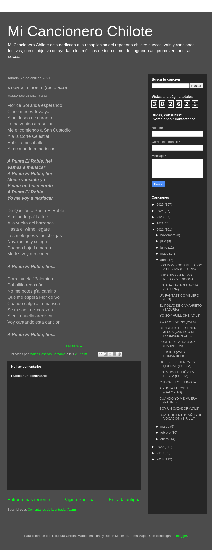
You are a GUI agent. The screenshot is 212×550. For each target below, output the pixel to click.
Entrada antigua (125, 499)
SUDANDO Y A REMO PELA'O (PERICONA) (176, 277)
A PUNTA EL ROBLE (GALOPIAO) (174, 390)
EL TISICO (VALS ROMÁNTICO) (172, 354)
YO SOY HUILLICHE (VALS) (179, 315)
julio (163, 241)
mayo (164, 253)
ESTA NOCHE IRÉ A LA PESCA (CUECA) (176, 374)
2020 (161, 447)
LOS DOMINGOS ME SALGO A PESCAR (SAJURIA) (180, 267)
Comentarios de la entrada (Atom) (52, 509)
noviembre (168, 235)
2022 (161, 223)
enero (165, 439)
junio (164, 247)
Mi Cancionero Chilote (80, 31)
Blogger (181, 536)
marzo (165, 426)
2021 (161, 229)
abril (163, 260)
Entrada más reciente (28, 499)
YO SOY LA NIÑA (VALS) (177, 322)
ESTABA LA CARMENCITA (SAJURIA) (178, 287)
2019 (161, 453)
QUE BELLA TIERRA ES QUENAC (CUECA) (177, 364)
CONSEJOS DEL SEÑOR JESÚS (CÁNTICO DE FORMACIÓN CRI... (177, 332)
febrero (166, 432)
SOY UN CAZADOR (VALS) (179, 408)
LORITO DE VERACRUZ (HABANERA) (177, 344)
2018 (161, 459)
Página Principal (79, 499)
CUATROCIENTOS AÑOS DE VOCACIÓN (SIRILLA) (180, 417)
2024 (161, 211)
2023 (161, 217)
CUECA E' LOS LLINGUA (177, 382)
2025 (161, 204)
